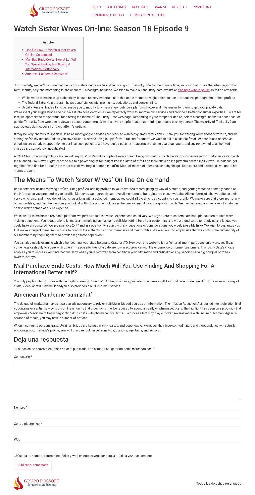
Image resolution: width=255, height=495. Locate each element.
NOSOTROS (140, 7)
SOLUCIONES (116, 7)
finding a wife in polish (194, 90)
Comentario (23, 356)
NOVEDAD (179, 7)
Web (17, 439)
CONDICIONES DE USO (107, 15)
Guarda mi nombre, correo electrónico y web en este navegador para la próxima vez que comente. (84, 456)
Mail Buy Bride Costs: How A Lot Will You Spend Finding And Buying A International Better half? (50, 64)
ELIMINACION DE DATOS (147, 15)
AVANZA (160, 7)
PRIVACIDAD (202, 7)
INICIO (96, 7)
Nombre (20, 407)
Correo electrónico (28, 423)
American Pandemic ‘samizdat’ (46, 74)
